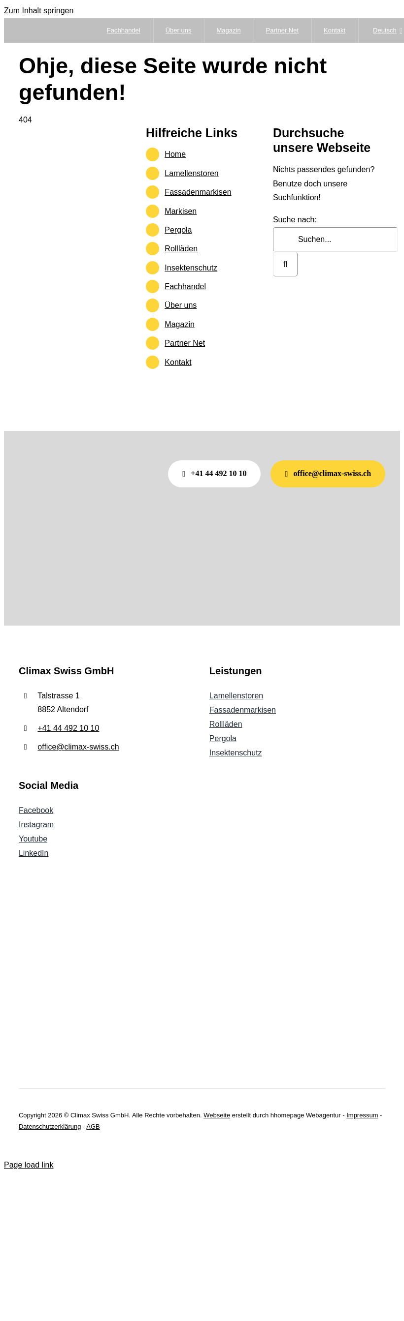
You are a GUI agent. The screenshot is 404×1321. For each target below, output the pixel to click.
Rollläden (181, 248)
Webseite (216, 1115)
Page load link (29, 1165)
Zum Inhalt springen (38, 10)
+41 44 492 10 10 (68, 728)
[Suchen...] (335, 239)
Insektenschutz (191, 268)
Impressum (362, 1115)
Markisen (181, 211)
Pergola (178, 230)
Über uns (181, 305)
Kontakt (178, 362)
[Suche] (285, 264)
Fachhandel (185, 286)
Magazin (179, 324)
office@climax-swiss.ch (78, 747)
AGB (93, 1126)
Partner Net (185, 343)
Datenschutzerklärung (50, 1126)
